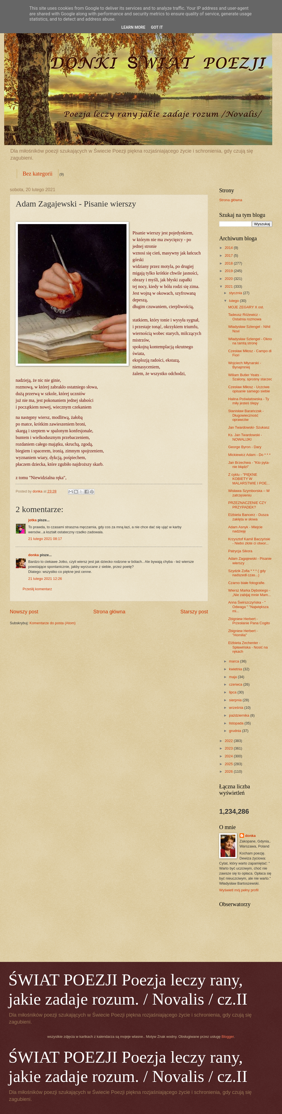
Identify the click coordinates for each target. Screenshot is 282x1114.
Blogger (228, 1036)
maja (233, 677)
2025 (229, 764)
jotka (32, 520)
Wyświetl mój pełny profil (239, 890)
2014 (229, 248)
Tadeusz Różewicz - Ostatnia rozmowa (244, 317)
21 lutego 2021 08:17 (45, 539)
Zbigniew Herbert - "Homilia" (243, 633)
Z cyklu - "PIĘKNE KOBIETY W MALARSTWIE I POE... (249, 478)
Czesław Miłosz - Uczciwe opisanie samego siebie (249, 389)
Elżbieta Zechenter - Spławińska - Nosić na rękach (248, 647)
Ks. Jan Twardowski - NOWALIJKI (245, 437)
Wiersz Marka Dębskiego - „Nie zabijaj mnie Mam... (249, 592)
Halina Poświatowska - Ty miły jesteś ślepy (248, 401)
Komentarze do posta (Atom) (53, 623)
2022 (229, 741)
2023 (229, 748)
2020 (229, 279)
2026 (229, 771)
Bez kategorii (37, 174)
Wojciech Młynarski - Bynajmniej (244, 365)
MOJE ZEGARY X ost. (246, 307)
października (239, 715)
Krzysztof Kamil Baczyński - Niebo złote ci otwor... (249, 541)
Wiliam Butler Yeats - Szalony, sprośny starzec (250, 377)
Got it (157, 27)
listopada (236, 723)
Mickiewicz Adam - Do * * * (249, 455)
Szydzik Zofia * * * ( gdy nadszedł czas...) (247, 573)
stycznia (236, 293)
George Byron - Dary (244, 447)
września (236, 707)
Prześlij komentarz (37, 589)
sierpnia (236, 700)
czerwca (236, 684)
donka (33, 555)
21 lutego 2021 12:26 (45, 579)
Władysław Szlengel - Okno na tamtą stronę (250, 341)
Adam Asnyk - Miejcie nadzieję (245, 529)
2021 (229, 286)
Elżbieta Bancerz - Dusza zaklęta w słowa (248, 517)
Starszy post (194, 611)
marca (234, 661)
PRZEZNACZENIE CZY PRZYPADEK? (247, 505)
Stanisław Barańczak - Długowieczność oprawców (246, 415)
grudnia (235, 731)
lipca (233, 692)
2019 (229, 271)
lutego (234, 301)
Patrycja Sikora (240, 551)
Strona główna (109, 611)
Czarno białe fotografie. (246, 583)
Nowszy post (24, 611)
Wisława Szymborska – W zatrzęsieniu (249, 493)
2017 (229, 255)
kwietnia (236, 669)
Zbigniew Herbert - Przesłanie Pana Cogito (249, 621)
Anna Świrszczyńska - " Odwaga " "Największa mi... (248, 606)
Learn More (133, 27)
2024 (229, 756)
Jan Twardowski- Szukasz (248, 427)
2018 (229, 263)
